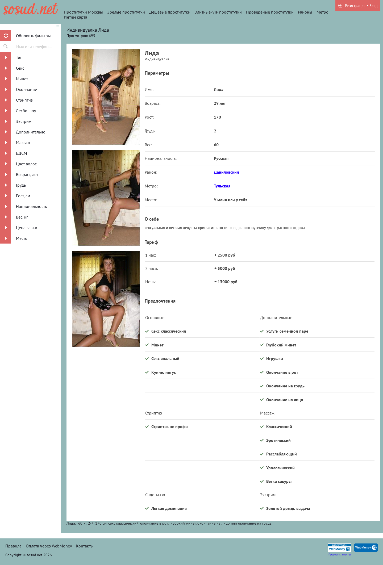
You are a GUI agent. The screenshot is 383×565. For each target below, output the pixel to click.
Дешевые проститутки (169, 12)
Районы (305, 12)
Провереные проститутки (270, 12)
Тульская (222, 186)
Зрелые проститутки (126, 12)
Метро (322, 12)
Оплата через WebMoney (49, 546)
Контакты (85, 546)
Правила (13, 546)
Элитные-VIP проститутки (218, 12)
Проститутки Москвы (83, 12)
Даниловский (226, 172)
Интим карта (75, 17)
